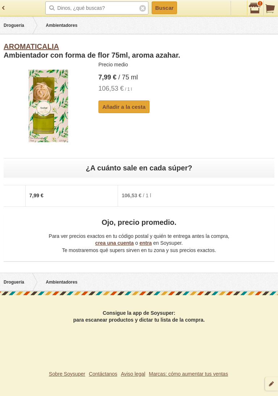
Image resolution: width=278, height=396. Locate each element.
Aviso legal (133, 374)
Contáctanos (103, 374)
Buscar (164, 8)
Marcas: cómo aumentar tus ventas (188, 374)
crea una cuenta (114, 243)
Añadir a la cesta (124, 107)
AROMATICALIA (31, 46)
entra (145, 243)
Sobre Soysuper (67, 374)
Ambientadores (61, 25)
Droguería (14, 25)
